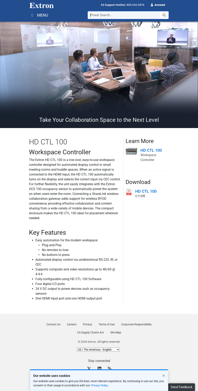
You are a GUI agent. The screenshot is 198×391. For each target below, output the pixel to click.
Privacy (87, 324)
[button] (157, 4)
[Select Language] (98, 350)
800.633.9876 (135, 4)
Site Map (115, 332)
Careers (71, 324)
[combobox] (128, 15)
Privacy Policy (99, 385)
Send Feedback (181, 387)
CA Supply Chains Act (90, 332)
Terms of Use (107, 324)
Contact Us (53, 324)
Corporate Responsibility (136, 324)
